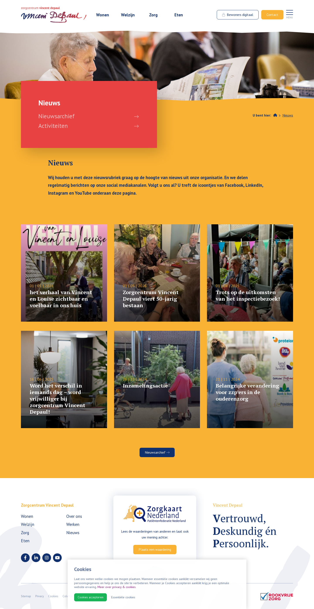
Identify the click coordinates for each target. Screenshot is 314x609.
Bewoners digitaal (237, 14)
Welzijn (128, 14)
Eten (178, 14)
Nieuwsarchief (56, 116)
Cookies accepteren (90, 597)
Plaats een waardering (154, 549)
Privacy (39, 596)
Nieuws (287, 115)
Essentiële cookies (123, 597)
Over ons (74, 516)
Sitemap (26, 596)
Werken (72, 524)
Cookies (53, 596)
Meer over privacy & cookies (116, 587)
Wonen (102, 14)
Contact (272, 14)
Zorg (153, 14)
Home (275, 115)
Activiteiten (53, 126)
